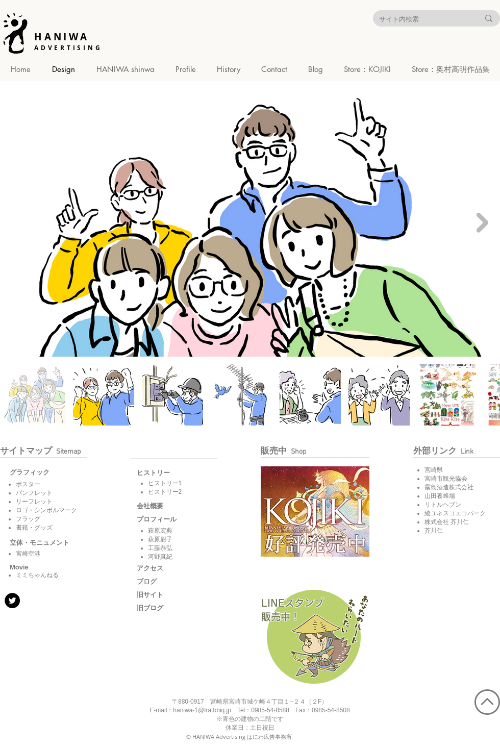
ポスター (28, 484)
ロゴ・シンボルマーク (46, 510)
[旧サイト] (162, 595)
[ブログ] (162, 582)
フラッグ (28, 518)
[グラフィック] (35, 472)
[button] (20, 567)
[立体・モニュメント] (39, 543)
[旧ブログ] (162, 608)
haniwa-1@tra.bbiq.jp (202, 710)
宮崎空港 (28, 553)
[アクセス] (162, 568)
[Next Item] (482, 222)
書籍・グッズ (34, 527)
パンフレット (34, 492)
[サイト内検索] (421, 19)
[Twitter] (12, 600)
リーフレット (34, 501)
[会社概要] (162, 506)
